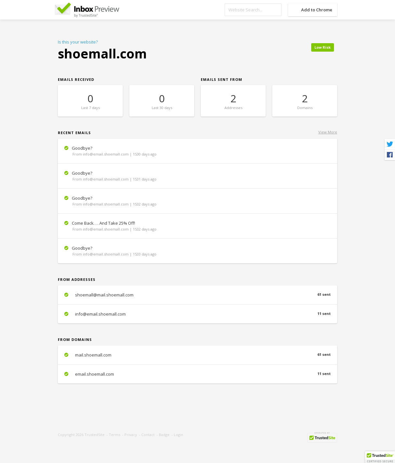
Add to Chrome (316, 10)
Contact (148, 434)
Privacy (130, 434)
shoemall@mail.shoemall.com (197, 295)
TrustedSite (94, 434)
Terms (114, 434)
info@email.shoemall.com (197, 314)
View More (327, 132)
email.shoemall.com (197, 374)
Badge (164, 434)
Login (178, 434)
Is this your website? (78, 42)
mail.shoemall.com (197, 355)
